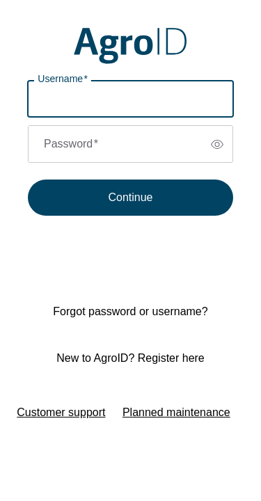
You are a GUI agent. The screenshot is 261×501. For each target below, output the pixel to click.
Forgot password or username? (130, 311)
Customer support (61, 412)
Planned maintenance (176, 412)
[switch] (217, 144)
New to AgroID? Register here (130, 358)
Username (63, 79)
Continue (130, 197)
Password (71, 144)
